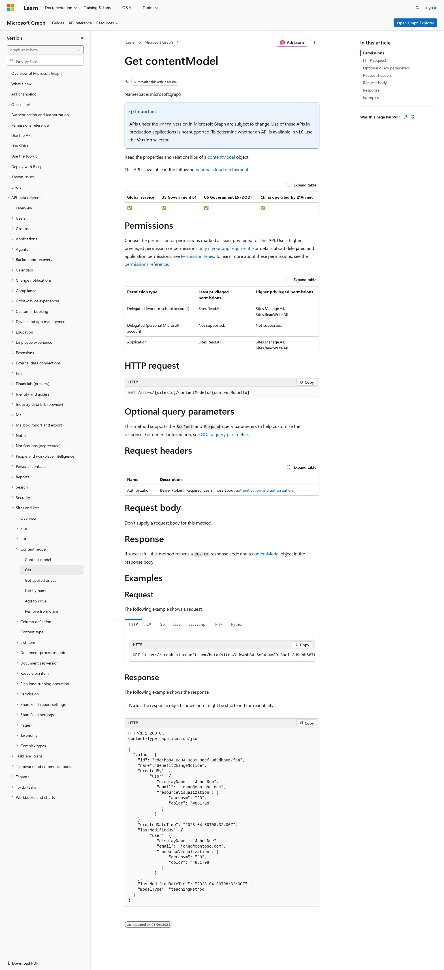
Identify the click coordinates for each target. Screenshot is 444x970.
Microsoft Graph (158, 42)
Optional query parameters (386, 68)
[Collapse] (82, 38)
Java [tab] (177, 624)
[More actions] (314, 42)
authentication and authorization (264, 490)
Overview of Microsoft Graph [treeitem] (36, 73)
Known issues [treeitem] (23, 176)
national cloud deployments (223, 169)
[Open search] (417, 8)
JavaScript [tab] (198, 624)
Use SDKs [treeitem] (19, 145)
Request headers (377, 75)
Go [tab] (162, 624)
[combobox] (45, 49)
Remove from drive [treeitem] (41, 611)
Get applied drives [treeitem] (40, 580)
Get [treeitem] (28, 569)
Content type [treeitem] (31, 631)
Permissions (373, 53)
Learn (130, 42)
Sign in (431, 7)
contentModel (221, 157)
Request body (375, 82)
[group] (222, 655)
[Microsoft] (10, 7)
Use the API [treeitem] (21, 135)
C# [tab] (148, 624)
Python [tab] (237, 624)
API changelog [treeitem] (24, 94)
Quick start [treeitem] (21, 104)
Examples (371, 97)
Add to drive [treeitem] (35, 601)
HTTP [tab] (133, 624)
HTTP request (374, 60)
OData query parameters (225, 434)
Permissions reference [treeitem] (30, 125)
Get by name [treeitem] (36, 590)
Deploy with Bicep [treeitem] (26, 166)
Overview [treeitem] (24, 208)
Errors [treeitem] (16, 187)
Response (371, 90)
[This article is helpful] (405, 117)
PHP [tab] (219, 624)
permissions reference (146, 264)
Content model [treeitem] (38, 559)
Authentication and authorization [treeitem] (40, 114)
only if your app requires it (224, 248)
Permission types (197, 256)
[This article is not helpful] (412, 117)
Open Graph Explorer (415, 23)
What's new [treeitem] (21, 83)
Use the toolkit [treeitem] (24, 156)
